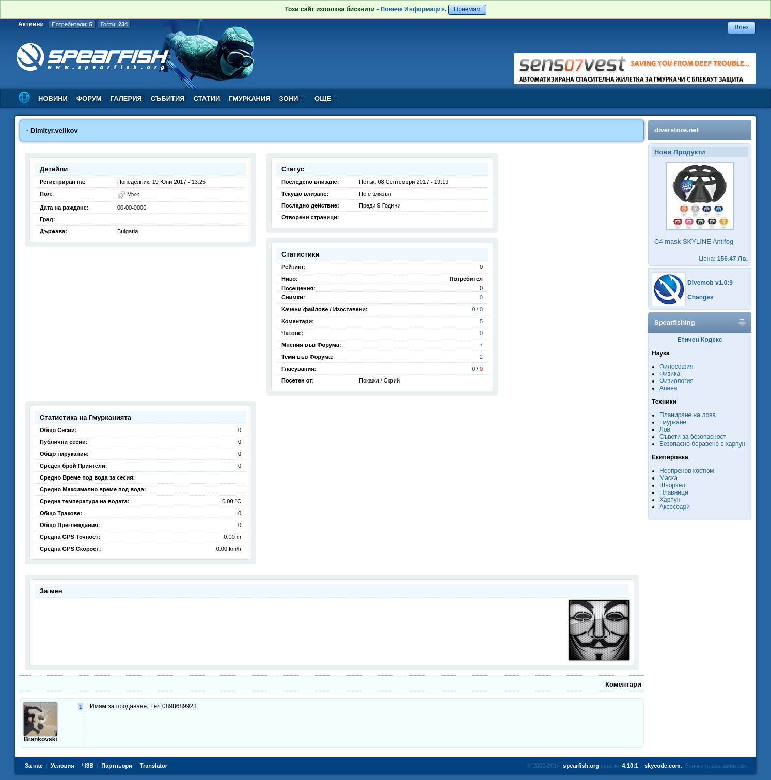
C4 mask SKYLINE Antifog (693, 241)
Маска (668, 478)
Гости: (114, 24)
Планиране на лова (687, 415)
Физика (669, 373)
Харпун (669, 499)
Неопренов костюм (686, 470)
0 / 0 (477, 309)
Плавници (673, 492)
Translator (153, 765)
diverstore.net (676, 130)
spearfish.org (581, 765)
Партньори (116, 765)
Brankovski (40, 739)
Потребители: (72, 24)
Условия (62, 765)
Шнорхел (672, 485)
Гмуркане (672, 422)
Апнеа (668, 388)
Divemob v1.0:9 (710, 282)
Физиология (676, 381)
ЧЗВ (88, 765)
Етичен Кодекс (700, 339)
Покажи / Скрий (379, 380)
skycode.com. (663, 765)
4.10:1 (630, 765)
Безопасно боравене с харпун (702, 444)
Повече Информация (413, 9)
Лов (664, 429)
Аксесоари (674, 507)
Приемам (467, 9)
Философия (676, 366)
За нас (34, 765)
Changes (700, 297)
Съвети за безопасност (692, 436)
